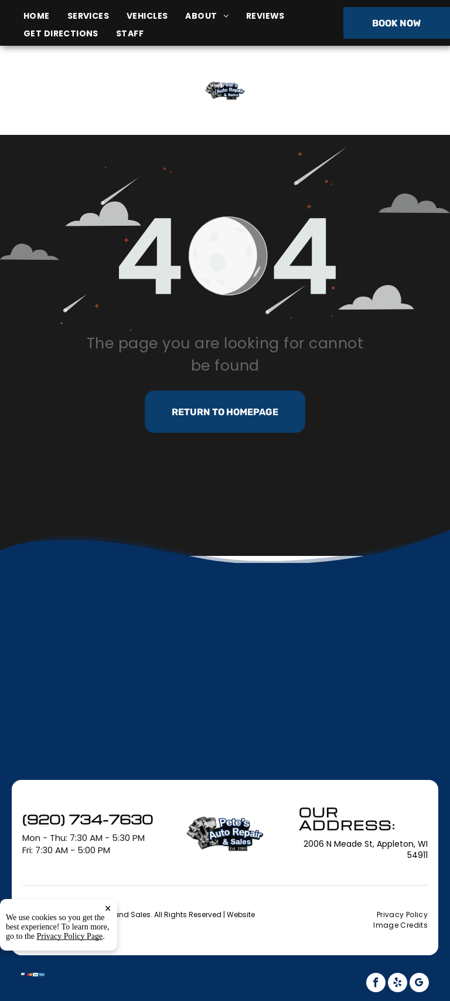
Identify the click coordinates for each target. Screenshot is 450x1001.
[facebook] (376, 984)
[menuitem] (45, 16)
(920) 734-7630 (374, 90)
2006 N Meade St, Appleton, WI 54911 (79, 103)
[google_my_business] (419, 984)
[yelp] (397, 984)
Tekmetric (89, 924)
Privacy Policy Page (70, 979)
